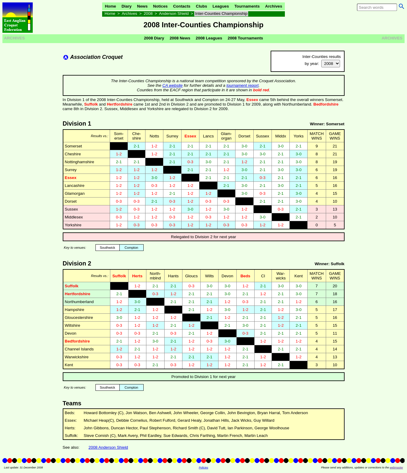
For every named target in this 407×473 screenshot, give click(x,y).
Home (110, 6)
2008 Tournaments (245, 38)
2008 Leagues (209, 38)
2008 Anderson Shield (108, 447)
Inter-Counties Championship (221, 13)
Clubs (201, 6)
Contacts (181, 6)
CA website (172, 85)
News (142, 6)
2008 (148, 13)
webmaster (396, 467)
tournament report (242, 85)
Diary (127, 6)
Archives (273, 6)
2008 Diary (154, 38)
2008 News (180, 38)
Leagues (220, 6)
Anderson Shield (174, 13)
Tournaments (246, 6)
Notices (160, 6)
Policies (203, 467)
